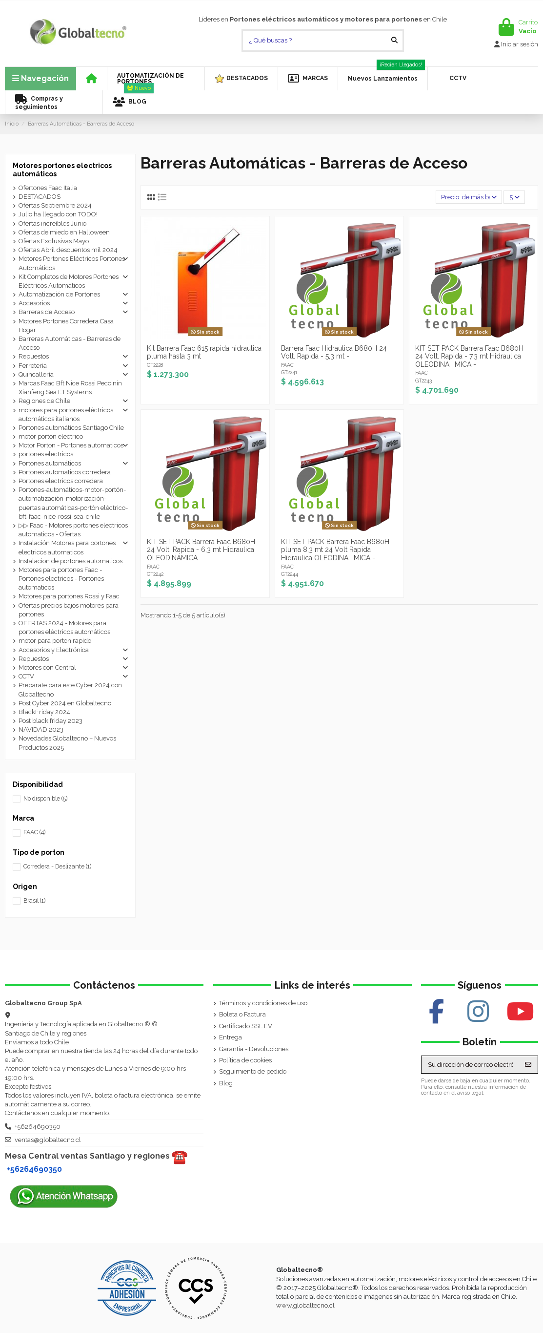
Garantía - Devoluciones (253, 1049)
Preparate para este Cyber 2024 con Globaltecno (70, 689)
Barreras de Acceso (47, 312)
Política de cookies (245, 1060)
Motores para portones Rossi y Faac (69, 596)
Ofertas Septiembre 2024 (55, 205)
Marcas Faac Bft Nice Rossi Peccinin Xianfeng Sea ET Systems (70, 388)
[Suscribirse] (528, 1064)
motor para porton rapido (55, 640)
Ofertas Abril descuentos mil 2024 (68, 250)
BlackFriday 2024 (44, 712)
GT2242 (155, 574)
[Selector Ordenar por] (469, 197)
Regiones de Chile (44, 400)
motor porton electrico (51, 436)
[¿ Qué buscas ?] (394, 40)
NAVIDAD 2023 (41, 729)
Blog (226, 1083)
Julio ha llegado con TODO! (58, 214)
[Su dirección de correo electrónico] (470, 1064)
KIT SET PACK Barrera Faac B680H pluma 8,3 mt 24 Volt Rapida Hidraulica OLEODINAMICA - (335, 550)
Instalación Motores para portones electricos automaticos (67, 547)
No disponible (45, 798)
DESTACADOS (39, 196)
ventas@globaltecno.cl (48, 1139)
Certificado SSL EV (245, 1026)
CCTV (26, 676)
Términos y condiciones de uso (263, 1003)
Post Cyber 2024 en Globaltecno (65, 703)
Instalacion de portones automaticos (70, 561)
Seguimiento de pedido (252, 1071)
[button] (155, 78)
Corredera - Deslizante (57, 866)
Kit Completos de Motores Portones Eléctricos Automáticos (69, 281)
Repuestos (34, 356)
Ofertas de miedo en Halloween (64, 232)
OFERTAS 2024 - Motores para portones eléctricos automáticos (64, 627)
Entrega (230, 1037)
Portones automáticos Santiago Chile (71, 427)
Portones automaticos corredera (65, 472)
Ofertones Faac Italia (48, 187)
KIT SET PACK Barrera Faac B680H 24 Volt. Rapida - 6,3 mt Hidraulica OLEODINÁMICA (201, 550)
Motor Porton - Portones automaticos (71, 445)
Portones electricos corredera (61, 481)
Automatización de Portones (59, 294)
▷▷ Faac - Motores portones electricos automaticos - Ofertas (73, 530)
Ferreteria (33, 365)
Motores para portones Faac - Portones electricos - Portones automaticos (61, 578)
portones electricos (46, 454)
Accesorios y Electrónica (54, 650)
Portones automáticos (50, 463)
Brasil (34, 900)
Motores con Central (47, 667)
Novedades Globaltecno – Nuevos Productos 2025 (67, 743)
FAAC (287, 365)
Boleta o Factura (242, 1014)
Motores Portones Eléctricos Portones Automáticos (72, 263)
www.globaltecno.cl (305, 1305)
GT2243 (423, 380)
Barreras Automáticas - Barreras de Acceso (70, 343)
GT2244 (289, 574)
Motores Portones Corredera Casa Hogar (66, 325)
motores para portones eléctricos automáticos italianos (66, 414)
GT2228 (155, 365)
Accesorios (34, 303)
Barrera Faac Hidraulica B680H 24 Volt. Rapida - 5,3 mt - (334, 352)
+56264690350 (37, 1126)
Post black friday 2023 (50, 720)
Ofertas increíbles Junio (52, 223)
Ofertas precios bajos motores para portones (69, 610)
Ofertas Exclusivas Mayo (54, 241)
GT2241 (289, 372)
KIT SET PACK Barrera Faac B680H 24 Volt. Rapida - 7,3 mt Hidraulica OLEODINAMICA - (469, 356)
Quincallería (36, 374)
